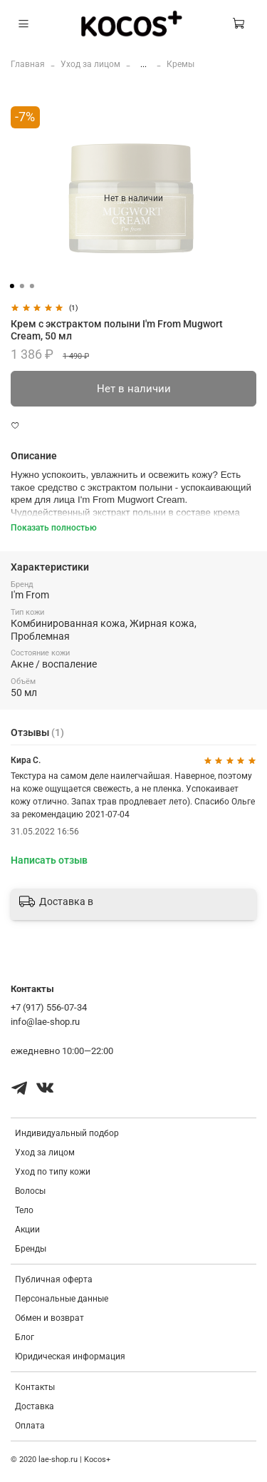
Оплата (30, 1426)
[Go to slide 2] (21, 286)
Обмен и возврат (49, 1318)
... (143, 64)
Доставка (34, 1406)
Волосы (30, 1191)
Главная (28, 64)
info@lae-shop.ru (45, 1021)
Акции (27, 1230)
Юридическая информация (70, 1356)
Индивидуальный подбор (67, 1133)
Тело (24, 1210)
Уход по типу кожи (52, 1172)
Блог (24, 1337)
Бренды (30, 1249)
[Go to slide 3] (31, 286)
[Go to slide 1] (11, 286)
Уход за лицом (90, 64)
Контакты (35, 1387)
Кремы (180, 64)
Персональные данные (61, 1299)
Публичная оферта (54, 1279)
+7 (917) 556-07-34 (49, 1007)
